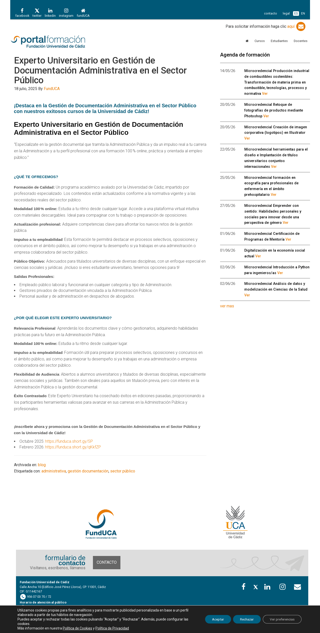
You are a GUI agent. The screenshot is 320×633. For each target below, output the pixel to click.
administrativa (53, 471)
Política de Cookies (77, 628)
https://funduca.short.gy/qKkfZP (73, 447)
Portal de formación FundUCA (55, 42)
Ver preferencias (281, 619)
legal (286, 13)
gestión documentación (88, 471)
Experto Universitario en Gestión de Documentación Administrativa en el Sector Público (100, 70)
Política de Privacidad (112, 628)
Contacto (107, 562)
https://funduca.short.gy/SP (69, 441)
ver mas (227, 306)
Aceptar (212, 619)
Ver (265, 94)
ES (296, 13)
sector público (122, 471)
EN (303, 13)
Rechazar (243, 619)
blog (42, 464)
